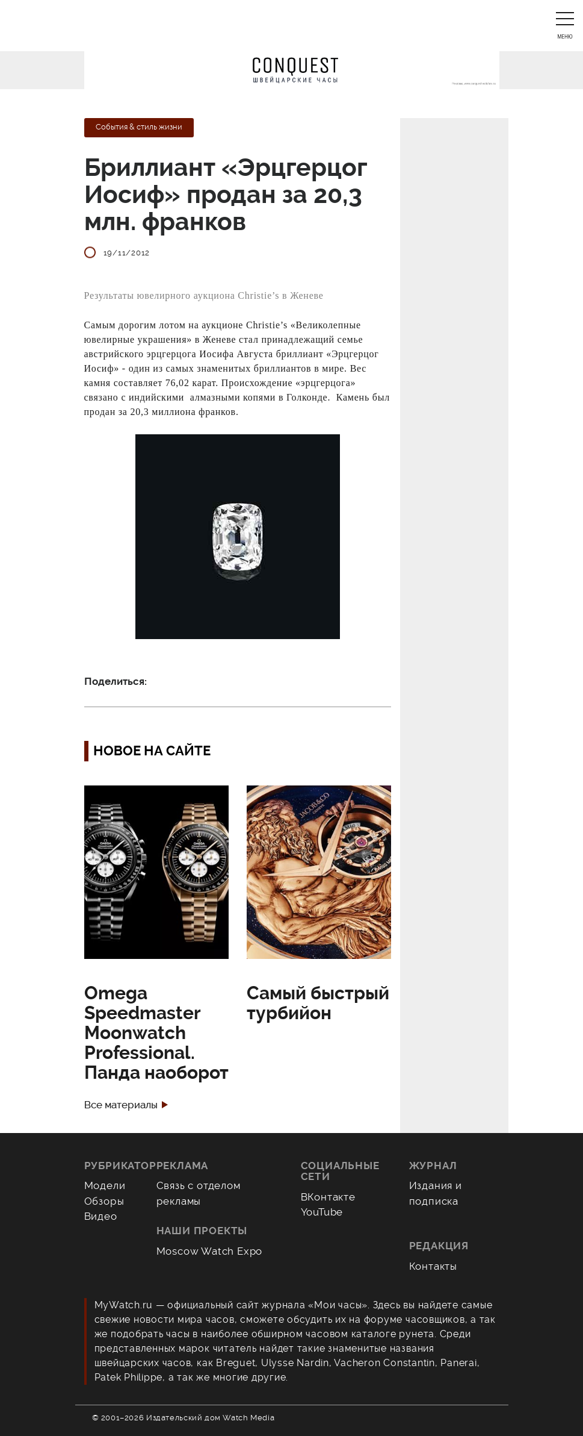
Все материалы (121, 1105)
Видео (100, 1216)
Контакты (433, 1266)
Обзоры (104, 1201)
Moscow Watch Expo (209, 1251)
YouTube (322, 1212)
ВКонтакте (328, 1197)
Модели (105, 1185)
